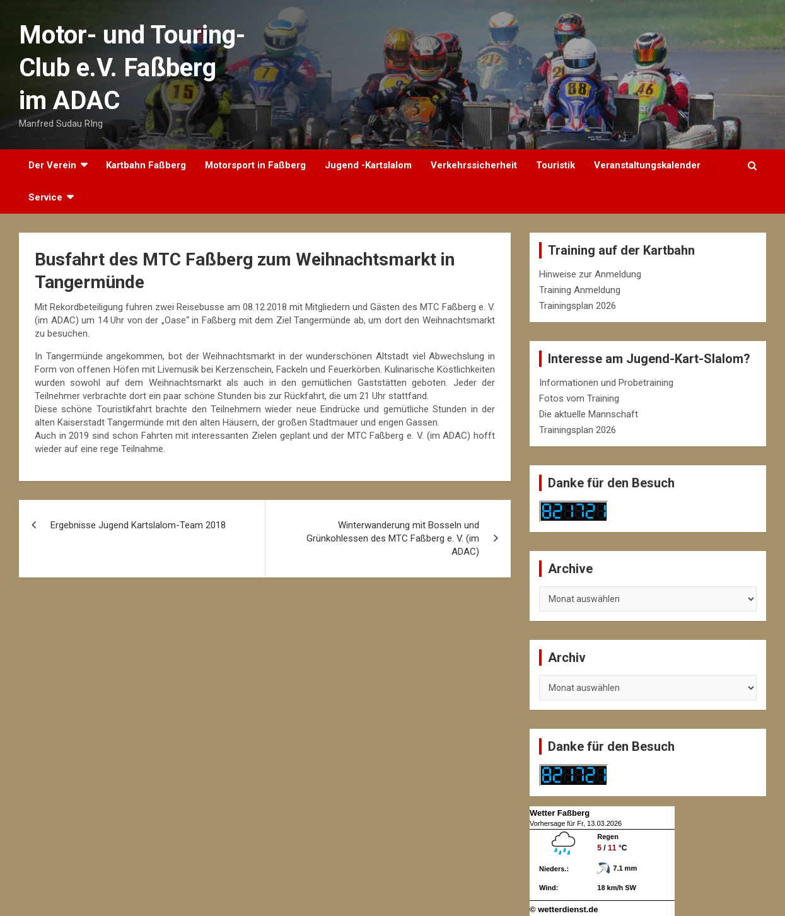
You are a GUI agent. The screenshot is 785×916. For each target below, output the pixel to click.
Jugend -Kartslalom (368, 165)
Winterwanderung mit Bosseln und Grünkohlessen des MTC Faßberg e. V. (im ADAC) (392, 538)
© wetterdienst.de (564, 909)
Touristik (555, 165)
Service (45, 197)
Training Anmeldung (579, 290)
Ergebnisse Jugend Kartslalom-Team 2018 (138, 525)
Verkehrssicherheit (474, 165)
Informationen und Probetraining (606, 382)
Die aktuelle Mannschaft (588, 414)
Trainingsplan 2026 (577, 305)
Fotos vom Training (579, 398)
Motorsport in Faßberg (255, 165)
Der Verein (52, 165)
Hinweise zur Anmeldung (590, 274)
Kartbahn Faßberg (146, 165)
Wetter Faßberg (560, 813)
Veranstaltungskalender (647, 165)
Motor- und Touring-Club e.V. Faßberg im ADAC (132, 67)
